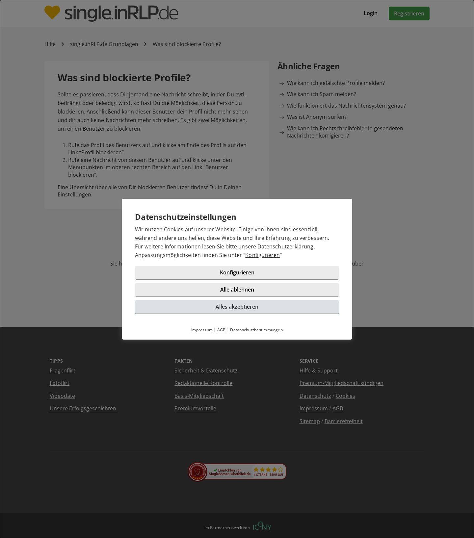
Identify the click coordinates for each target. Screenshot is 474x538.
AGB (221, 330)
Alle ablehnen (237, 289)
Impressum (202, 330)
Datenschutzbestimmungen (256, 330)
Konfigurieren (262, 255)
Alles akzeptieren (237, 306)
